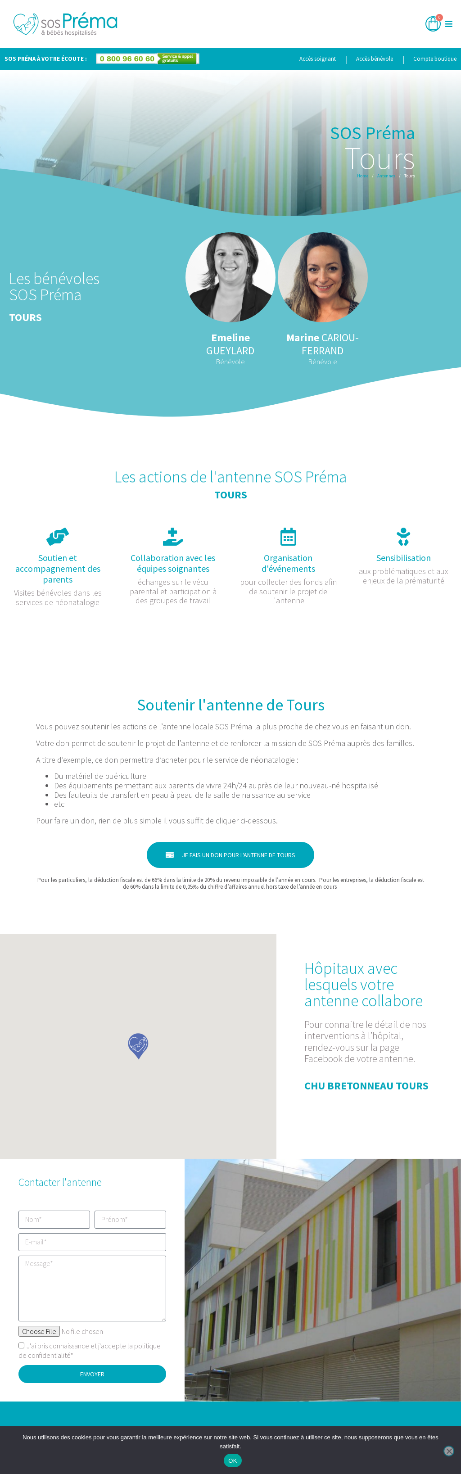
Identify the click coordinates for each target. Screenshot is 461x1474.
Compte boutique (434, 59)
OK (232, 1460)
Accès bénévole (374, 59)
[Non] (448, 1451)
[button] (448, 24)
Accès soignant (317, 59)
